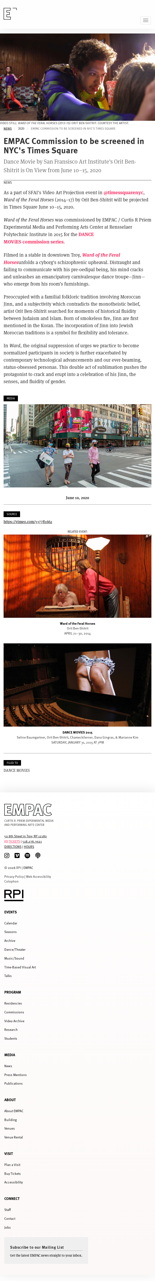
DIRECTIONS (12, 846)
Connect (12, 1198)
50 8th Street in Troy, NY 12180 (25, 836)
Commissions (14, 1012)
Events (10, 912)
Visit (8, 1153)
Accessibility (13, 1182)
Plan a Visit (12, 1164)
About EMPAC (13, 1111)
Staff (7, 1209)
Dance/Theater (15, 949)
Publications (13, 1083)
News (8, 128)
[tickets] (6, 841)
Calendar (10, 923)
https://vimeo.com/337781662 (28, 521)
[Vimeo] (17, 856)
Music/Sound (14, 958)
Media (9, 1054)
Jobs (7, 1227)
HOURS (29, 846)
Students (10, 1038)
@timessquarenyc (123, 192)
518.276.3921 (32, 841)
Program (12, 992)
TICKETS (14, 841)
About (10, 1099)
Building (10, 1119)
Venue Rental (13, 1137)
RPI (18, 867)
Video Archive (14, 1021)
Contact (9, 1218)
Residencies (13, 1003)
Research (11, 1029)
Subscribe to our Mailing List (37, 1247)
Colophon (11, 881)
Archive (9, 940)
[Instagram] (6, 856)
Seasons (10, 931)
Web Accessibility (38, 876)
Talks (8, 975)
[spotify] (27, 856)
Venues (9, 1128)
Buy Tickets (12, 1173)
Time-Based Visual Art (20, 967)
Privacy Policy (14, 876)
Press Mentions (15, 1074)
